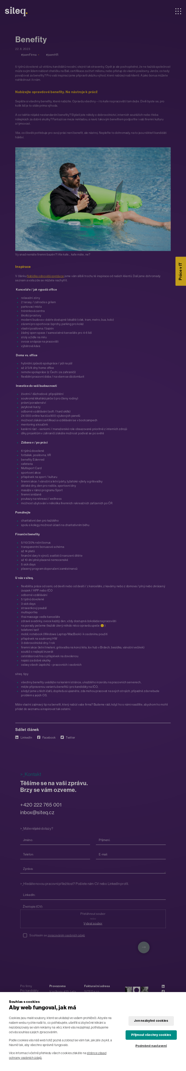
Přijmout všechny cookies (151, 1035)
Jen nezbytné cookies (151, 1021)
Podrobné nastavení (151, 1046)
